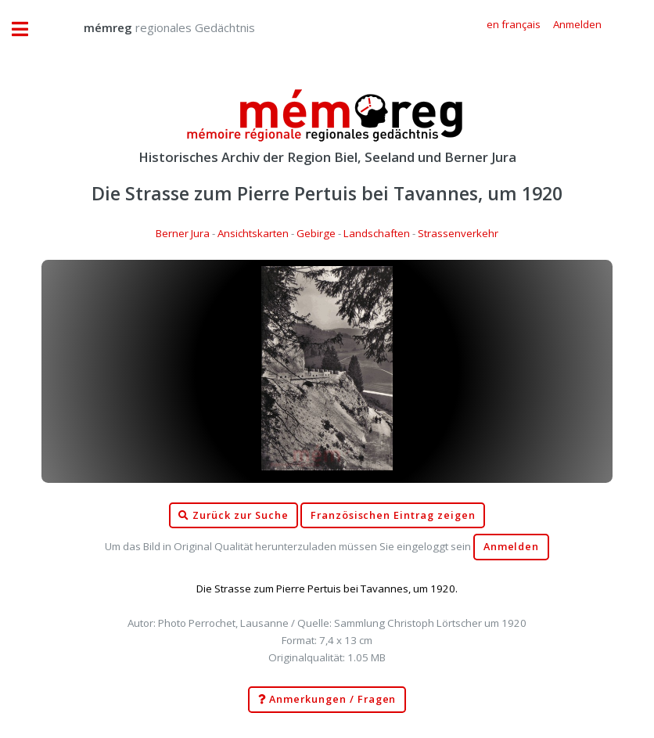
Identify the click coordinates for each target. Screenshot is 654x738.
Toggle (28, 29)
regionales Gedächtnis (153, 27)
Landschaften (376, 233)
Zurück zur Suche (233, 515)
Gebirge (316, 233)
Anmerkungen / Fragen (327, 699)
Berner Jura (183, 233)
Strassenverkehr (458, 233)
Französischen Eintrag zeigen (393, 515)
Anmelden (511, 547)
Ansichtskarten (253, 233)
